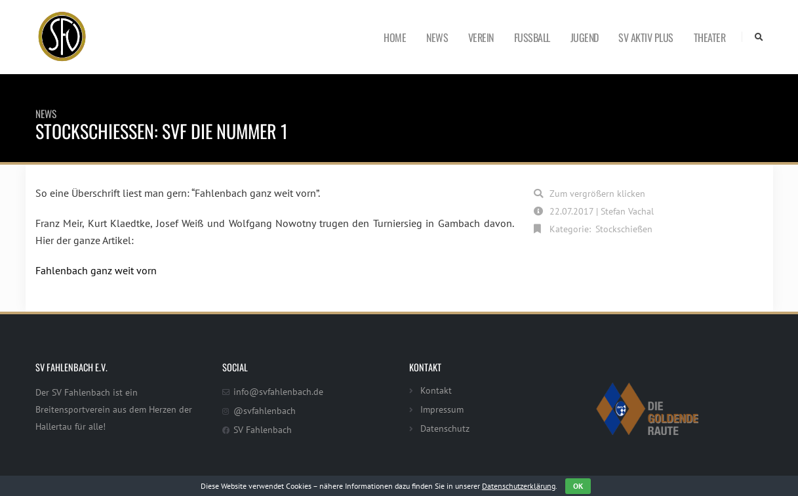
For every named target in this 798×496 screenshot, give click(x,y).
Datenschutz (444, 428)
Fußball (532, 37)
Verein (481, 37)
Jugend (584, 37)
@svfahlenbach (264, 410)
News (437, 37)
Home (395, 37)
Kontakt (436, 390)
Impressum (442, 409)
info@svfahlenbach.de (278, 391)
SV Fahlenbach (262, 429)
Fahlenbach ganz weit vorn (96, 270)
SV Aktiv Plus (645, 37)
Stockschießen (623, 228)
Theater (710, 37)
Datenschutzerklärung (518, 486)
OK (578, 486)
